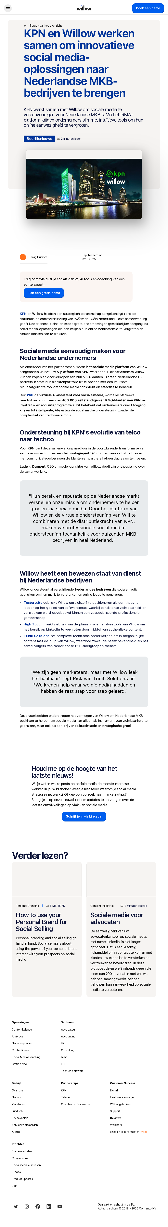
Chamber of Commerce (75, 1104)
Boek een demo (148, 8)
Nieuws (16, 1097)
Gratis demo (19, 1064)
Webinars (116, 1125)
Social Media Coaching (26, 1057)
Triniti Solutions (36, 636)
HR (63, 1043)
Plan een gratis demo (44, 293)
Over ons (17, 1090)
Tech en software (72, 1071)
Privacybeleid (20, 1118)
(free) (143, 1131)
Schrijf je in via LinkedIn (84, 816)
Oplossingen (20, 1022)
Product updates (22, 1178)
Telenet (66, 1097)
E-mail (114, 1090)
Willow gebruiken (120, 1104)
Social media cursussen (26, 1165)
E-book (16, 1172)
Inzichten (18, 1144)
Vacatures (18, 1104)
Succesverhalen (22, 1151)
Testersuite (33, 603)
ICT (63, 1064)
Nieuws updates (22, 1043)
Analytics (17, 1036)
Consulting (67, 1050)
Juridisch (17, 1111)
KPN (63, 1090)
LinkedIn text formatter (124, 1131)
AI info (16, 1131)
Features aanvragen (122, 1097)
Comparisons (20, 1158)
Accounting (68, 1036)
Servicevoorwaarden (25, 1125)
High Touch (33, 624)
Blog (14, 1185)
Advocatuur (68, 1029)
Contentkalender (22, 1029)
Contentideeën (21, 1050)
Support (115, 1111)
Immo (64, 1057)
